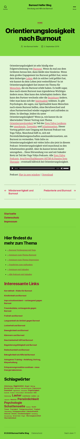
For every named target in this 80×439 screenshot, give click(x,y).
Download (47, 174)
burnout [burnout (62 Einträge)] (17, 388)
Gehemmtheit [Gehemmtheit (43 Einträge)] (20, 392)
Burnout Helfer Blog (40, 5)
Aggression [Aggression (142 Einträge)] (18, 386)
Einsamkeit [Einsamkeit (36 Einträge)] (24, 390)
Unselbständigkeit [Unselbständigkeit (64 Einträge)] (24, 413)
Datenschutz (11, 217)
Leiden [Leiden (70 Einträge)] (33, 396)
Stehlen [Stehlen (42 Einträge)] (28, 407)
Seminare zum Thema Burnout (21, 255)
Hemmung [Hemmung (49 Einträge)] (7, 396)
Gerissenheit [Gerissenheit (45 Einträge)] (29, 392)
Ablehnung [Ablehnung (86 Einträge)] (8, 386)
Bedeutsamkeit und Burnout (16, 350)
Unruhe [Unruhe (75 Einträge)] (14, 413)
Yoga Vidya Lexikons (55, 123)
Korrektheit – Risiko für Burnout (18, 291)
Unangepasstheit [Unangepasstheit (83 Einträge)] (18, 411)
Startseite (10, 213)
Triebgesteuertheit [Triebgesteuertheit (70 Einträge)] (26, 409)
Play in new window (29, 174)
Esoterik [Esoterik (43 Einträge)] (6, 392)
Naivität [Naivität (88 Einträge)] (14, 400)
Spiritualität (41, 101)
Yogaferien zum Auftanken (20, 265)
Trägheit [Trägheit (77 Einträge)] (37, 409)
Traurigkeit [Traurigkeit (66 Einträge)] (14, 409)
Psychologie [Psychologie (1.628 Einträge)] (13, 402)
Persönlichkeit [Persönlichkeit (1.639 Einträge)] (28, 399)
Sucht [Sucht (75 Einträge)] (34, 407)
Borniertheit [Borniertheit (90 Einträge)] (9, 388)
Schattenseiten (49, 126)
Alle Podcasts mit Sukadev (19, 274)
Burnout (37, 68)
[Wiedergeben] (12, 168)
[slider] (37, 168)
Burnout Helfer (32, 46)
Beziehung (53, 97)
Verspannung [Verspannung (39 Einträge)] (8, 416)
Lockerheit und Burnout (14, 325)
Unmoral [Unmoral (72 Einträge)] (7, 413)
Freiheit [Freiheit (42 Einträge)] (12, 392)
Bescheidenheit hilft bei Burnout (18, 340)
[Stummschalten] (62, 168)
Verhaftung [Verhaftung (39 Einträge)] (34, 413)
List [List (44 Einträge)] (38, 396)
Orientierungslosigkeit (21, 123)
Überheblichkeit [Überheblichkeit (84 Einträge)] (10, 418)
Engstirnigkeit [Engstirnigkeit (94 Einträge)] (33, 390)
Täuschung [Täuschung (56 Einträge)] (8, 411)
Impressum (10, 221)
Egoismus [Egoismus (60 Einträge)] (16, 390)
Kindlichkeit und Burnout (15, 296)
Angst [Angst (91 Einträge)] (27, 386)
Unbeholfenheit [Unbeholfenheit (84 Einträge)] (32, 411)
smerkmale (20, 126)
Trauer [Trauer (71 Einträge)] (6, 409)
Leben (29, 78)
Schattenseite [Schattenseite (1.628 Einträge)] (14, 406)
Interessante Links (21, 283)
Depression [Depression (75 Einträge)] (36, 388)
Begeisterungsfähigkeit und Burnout (20, 345)
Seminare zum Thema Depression (23, 260)
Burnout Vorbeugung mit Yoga (21, 250)
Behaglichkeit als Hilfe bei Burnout (19, 355)
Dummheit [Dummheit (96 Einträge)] (8, 390)
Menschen (15, 88)
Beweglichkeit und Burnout (16, 330)
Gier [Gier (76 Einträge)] (35, 392)
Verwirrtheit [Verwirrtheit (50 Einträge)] (17, 416)
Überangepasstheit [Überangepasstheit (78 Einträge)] (33, 416)
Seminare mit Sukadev (18, 269)
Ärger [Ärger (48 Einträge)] (23, 416)
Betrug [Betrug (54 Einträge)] (33, 386)
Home (40, 23)
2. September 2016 (51, 46)
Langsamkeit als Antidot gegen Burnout (22, 321)
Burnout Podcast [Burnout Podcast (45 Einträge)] (26, 388)
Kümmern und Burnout (14, 335)
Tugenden (32, 126)
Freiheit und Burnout (13, 316)
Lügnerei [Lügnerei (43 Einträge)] (6, 399)
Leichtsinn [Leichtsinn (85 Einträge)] (26, 396)
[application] (40, 168)
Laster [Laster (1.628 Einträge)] (16, 395)
